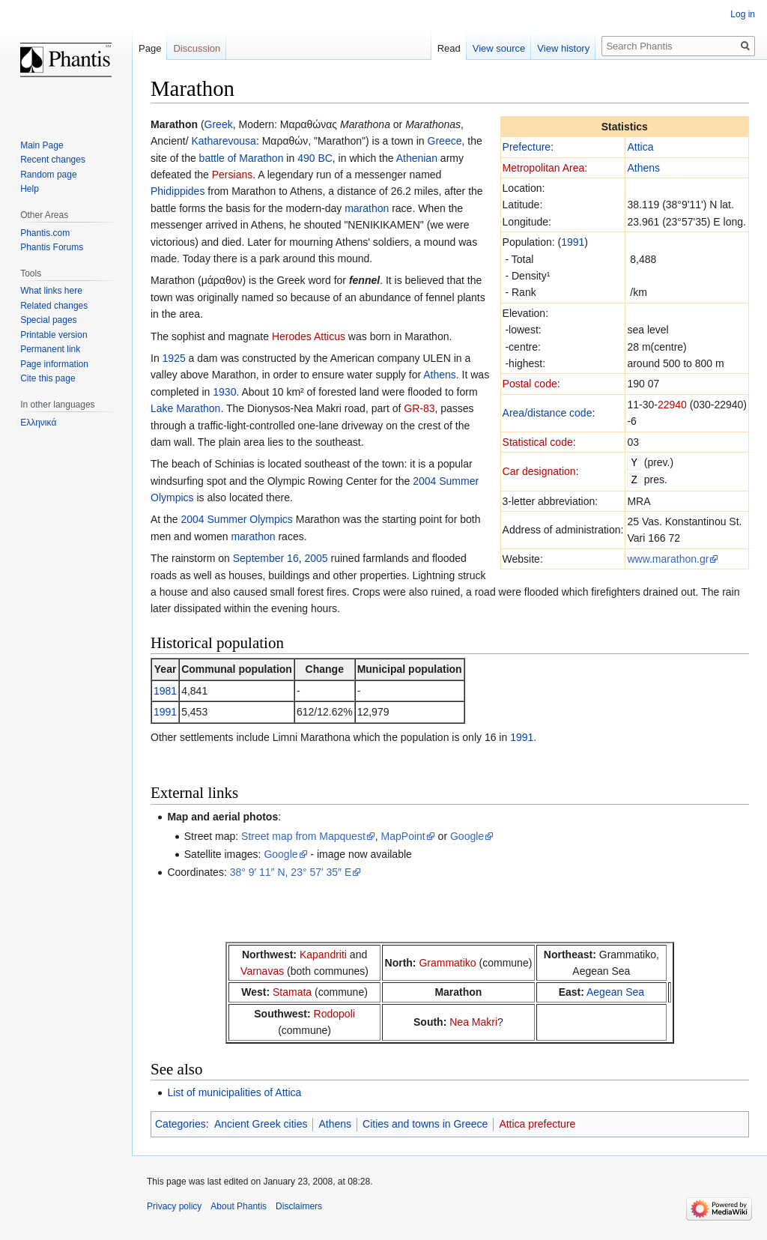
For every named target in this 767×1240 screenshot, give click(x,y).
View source (499, 48)
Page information (54, 364)
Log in (742, 14)
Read (449, 48)
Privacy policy (174, 1206)
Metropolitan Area (544, 168)
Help (29, 189)
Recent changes (52, 159)
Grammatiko (447, 963)
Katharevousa (223, 141)
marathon (367, 208)
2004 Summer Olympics (236, 519)
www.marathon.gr (668, 557)
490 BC (315, 158)
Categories (180, 1124)
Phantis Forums (51, 247)
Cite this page (47, 378)
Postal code (530, 384)
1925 (174, 358)
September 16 (266, 558)
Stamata (292, 992)
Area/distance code (547, 413)
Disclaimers (299, 1206)
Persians (232, 175)
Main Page (41, 145)
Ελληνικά (38, 422)
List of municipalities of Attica (234, 1092)
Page (150, 48)
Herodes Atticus (308, 336)
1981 (165, 691)
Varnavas (262, 971)
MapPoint (403, 836)
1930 (224, 392)
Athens (643, 168)
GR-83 (419, 408)
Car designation (539, 471)
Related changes (54, 305)
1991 (572, 242)
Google (467, 836)
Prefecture (527, 147)
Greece (445, 141)
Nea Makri (473, 1022)
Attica (640, 147)
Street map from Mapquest (303, 836)
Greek (218, 124)
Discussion (196, 48)
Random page (48, 174)
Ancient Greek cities (261, 1124)
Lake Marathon (185, 408)
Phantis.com (45, 233)
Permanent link (50, 349)
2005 (315, 558)
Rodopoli (334, 1014)
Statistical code (538, 442)
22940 (672, 405)
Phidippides (177, 191)
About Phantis (238, 1206)
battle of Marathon (241, 158)
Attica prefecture (537, 1124)
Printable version (53, 335)
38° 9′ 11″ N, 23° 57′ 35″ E (291, 872)
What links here (51, 290)
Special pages (48, 320)
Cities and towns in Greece (425, 1124)
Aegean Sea (615, 992)
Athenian (416, 158)
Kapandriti (323, 955)
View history (563, 48)
